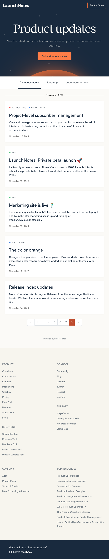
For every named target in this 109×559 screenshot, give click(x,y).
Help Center (63, 413)
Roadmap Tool (9, 439)
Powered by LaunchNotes (54, 338)
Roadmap (52, 82)
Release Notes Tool (11, 449)
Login (5, 417)
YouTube (61, 397)
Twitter (60, 386)
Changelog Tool (10, 434)
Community (63, 371)
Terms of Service (10, 486)
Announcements (29, 82)
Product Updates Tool (13, 454)
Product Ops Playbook (68, 475)
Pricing (5, 397)
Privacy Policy (9, 480)
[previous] (31, 322)
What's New (8, 412)
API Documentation (66, 423)
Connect (6, 381)
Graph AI (6, 391)
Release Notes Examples (69, 486)
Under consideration (77, 82)
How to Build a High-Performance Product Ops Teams (80, 524)
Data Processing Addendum (16, 491)
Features (6, 407)
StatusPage (62, 428)
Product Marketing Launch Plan (72, 501)
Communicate (9, 376)
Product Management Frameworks (74, 496)
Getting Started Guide (68, 418)
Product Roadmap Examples (71, 491)
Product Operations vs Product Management (79, 517)
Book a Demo (97, 5)
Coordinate (7, 371)
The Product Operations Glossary (73, 511)
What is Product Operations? (71, 506)
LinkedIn (61, 381)
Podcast (61, 391)
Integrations (8, 386)
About (5, 475)
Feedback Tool (9, 444)
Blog (59, 376)
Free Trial (7, 402)
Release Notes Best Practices (71, 480)
